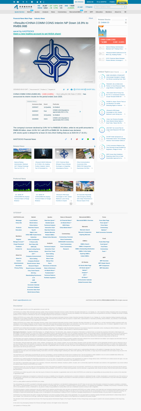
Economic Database (33, 287)
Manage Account (18, 242)
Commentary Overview (66, 237)
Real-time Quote (50, 220)
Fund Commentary (66, 244)
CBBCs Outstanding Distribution (85, 249)
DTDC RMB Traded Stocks (33, 234)
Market (84, 270)
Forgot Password (19, 244)
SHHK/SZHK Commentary (66, 242)
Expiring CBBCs (85, 253)
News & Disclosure (49, 268)
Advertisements (18, 263)
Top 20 (33, 230)
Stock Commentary (66, 239)
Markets (104, 230)
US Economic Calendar (85, 280)
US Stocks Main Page (85, 265)
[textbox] (110, 6)
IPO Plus (33, 273)
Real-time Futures (33, 227)
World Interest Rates (34, 292)
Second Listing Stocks (33, 249)
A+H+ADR (34, 282)
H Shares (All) (33, 242)
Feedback (19, 246)
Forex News (104, 225)
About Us (18, 258)
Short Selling (33, 258)
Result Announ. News (33, 263)
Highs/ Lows (33, 232)
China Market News (66, 227)
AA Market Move (50, 270)
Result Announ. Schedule (33, 268)
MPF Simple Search (104, 263)
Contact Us (18, 249)
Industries (34, 237)
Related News (19, 146)
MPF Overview (104, 261)
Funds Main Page (104, 242)
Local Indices (33, 220)
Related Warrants (50, 232)
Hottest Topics (108, 72)
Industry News (39, 18)
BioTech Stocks (33, 251)
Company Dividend (33, 261)
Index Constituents (33, 239)
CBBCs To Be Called (85, 251)
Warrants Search (85, 230)
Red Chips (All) (33, 244)
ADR (33, 280)
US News (85, 277)
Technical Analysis (49, 225)
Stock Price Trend (50, 251)
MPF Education (104, 268)
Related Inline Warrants (50, 237)
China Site (19, 223)
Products (18, 227)
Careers (18, 261)
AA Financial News (66, 220)
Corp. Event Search (33, 270)
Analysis (85, 272)
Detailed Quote (49, 223)
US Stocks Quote (84, 268)
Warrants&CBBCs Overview (85, 220)
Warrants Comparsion (84, 232)
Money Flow (49, 261)
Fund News (104, 246)
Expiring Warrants (85, 234)
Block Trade (49, 258)
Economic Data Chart (33, 289)
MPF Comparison (104, 265)
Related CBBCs (49, 234)
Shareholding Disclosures (33, 275)
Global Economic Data (85, 282)
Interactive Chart (50, 227)
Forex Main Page (104, 220)
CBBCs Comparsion (85, 246)
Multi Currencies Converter (104, 232)
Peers (49, 263)
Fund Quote (104, 244)
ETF (33, 254)
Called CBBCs (85, 256)
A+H (33, 277)
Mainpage (19, 220)
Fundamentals (50, 273)
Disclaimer (19, 265)
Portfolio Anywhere (49, 277)
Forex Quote (104, 223)
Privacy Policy (18, 268)
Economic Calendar (33, 285)
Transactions (50, 256)
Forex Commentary (66, 246)
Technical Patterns (49, 275)
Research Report (34, 265)
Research (66, 249)
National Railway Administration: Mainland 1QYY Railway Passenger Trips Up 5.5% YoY (116, 48)
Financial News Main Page (22, 18)
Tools (104, 251)
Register (18, 239)
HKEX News (65, 225)
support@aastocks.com (24, 300)
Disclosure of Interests (50, 265)
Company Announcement (33, 256)
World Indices (33, 223)
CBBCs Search (85, 244)
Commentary (104, 227)
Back (91, 18)
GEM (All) (33, 246)
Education (19, 230)
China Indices (34, 225)
